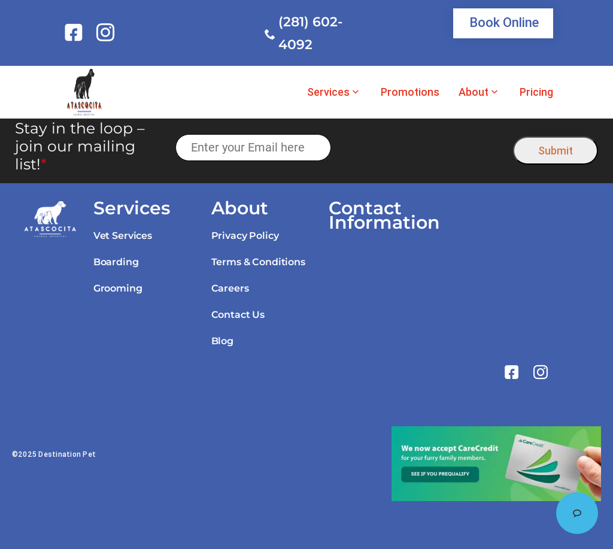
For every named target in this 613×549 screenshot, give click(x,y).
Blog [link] (222, 341)
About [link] (473, 92)
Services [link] (328, 92)
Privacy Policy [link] (245, 235)
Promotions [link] (410, 92)
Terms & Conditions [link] (258, 262)
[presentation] (422, 147)
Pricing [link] (536, 92)
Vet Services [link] (122, 235)
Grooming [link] (117, 288)
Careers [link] (230, 288)
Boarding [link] (116, 262)
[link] (76, 32)
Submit (555, 150)
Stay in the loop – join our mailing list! (80, 146)
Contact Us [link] (238, 314)
